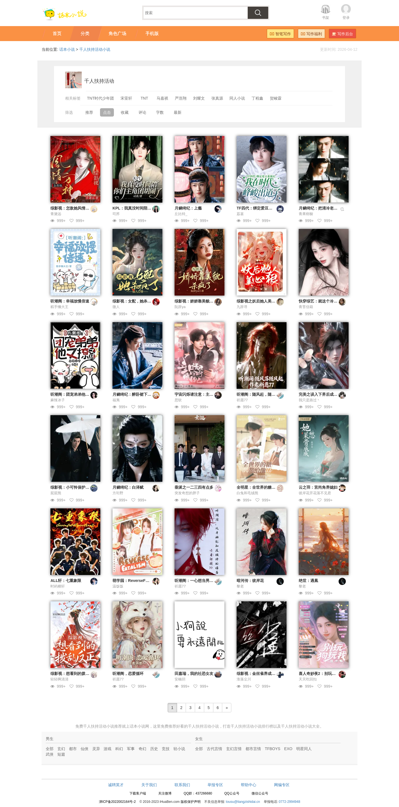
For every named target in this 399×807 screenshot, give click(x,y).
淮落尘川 (244, 679)
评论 (142, 112)
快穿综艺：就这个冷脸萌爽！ (324, 301)
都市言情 (253, 749)
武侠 (49, 754)
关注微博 (165, 793)
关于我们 (149, 785)
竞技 (166, 749)
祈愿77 (242, 400)
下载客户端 (137, 793)
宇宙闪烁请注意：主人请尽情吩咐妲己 (208, 394)
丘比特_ (181, 214)
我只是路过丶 (309, 400)
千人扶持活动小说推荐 (102, 726)
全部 (49, 749)
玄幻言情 (234, 749)
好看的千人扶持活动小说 (197, 726)
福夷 (116, 400)
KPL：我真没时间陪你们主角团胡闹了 (145, 208)
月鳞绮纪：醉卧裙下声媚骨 (135, 394)
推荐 (89, 112)
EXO (288, 749)
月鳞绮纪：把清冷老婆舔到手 (324, 208)
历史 (154, 749)
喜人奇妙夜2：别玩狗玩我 (321, 673)
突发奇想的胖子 (187, 493)
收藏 (125, 112)
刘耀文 (199, 98)
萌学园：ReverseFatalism (135, 580)
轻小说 (179, 749)
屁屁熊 (55, 493)
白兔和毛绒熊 (247, 493)
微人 (116, 307)
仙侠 (84, 749)
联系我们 (182, 785)
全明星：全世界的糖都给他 (260, 487)
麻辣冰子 (57, 400)
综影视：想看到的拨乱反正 (73, 673)
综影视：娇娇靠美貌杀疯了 (198, 301)
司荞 (116, 214)
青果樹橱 (306, 214)
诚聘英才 (116, 785)
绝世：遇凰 (308, 580)
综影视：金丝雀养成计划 (258, 673)
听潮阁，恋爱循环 (128, 673)
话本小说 (67, 49)
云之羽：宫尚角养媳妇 (318, 487)
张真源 (217, 98)
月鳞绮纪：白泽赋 (128, 487)
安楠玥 (180, 679)
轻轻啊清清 (59, 679)
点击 (107, 112)
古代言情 (214, 749)
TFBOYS (272, 749)
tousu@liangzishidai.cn (243, 802)
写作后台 (342, 34)
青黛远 (55, 214)
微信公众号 (260, 793)
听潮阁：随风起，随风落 (258, 394)
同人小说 (237, 98)
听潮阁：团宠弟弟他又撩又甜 (75, 394)
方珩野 (117, 493)
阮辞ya (180, 307)
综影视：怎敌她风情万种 (71, 208)
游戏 (107, 749)
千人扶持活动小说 (94, 49)
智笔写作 (280, 34)
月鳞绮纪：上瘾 (188, 208)
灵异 (96, 749)
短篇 (61, 754)
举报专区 (215, 785)
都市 (73, 749)
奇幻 (142, 749)
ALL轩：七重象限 (65, 580)
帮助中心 (248, 785)
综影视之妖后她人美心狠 (258, 301)
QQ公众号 (231, 793)
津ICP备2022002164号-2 (117, 802)
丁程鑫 (257, 98)
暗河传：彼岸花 (250, 580)
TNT (144, 98)
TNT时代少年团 (100, 98)
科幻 (119, 749)
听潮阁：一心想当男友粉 (196, 580)
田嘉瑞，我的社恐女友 (194, 673)
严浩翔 (180, 98)
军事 (131, 749)
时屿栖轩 (57, 586)
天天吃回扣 (308, 679)
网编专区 (282, 785)
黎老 (240, 586)
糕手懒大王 (59, 307)
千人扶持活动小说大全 (300, 726)
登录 (346, 18)
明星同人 (304, 749)
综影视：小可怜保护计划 (71, 487)
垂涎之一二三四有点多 (194, 487)
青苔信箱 (306, 307)
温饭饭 (117, 586)
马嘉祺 (162, 98)
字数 (160, 112)
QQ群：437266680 (198, 793)
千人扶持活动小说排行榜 (252, 726)
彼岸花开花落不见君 (315, 493)
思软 (178, 400)
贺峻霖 (276, 98)
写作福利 (311, 34)
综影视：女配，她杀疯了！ (135, 301)
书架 (325, 18)
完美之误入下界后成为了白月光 (326, 394)
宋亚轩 (126, 98)
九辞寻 (242, 307)
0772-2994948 (289, 802)
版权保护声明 (191, 802)
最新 (177, 112)
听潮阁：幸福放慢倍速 (69, 301)
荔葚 (240, 214)
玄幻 (61, 749)
